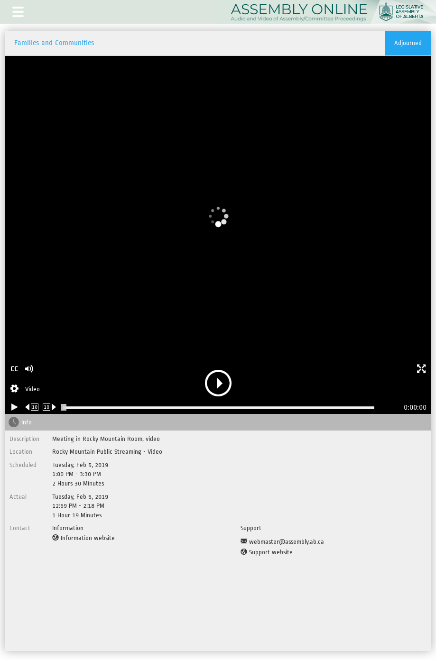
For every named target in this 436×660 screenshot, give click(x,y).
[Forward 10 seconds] (49, 407)
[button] (18, 11)
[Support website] (267, 552)
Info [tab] (26, 422)
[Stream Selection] (25, 390)
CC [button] (14, 369)
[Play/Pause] (14, 407)
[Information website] (83, 538)
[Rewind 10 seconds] (32, 407)
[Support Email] (282, 542)
